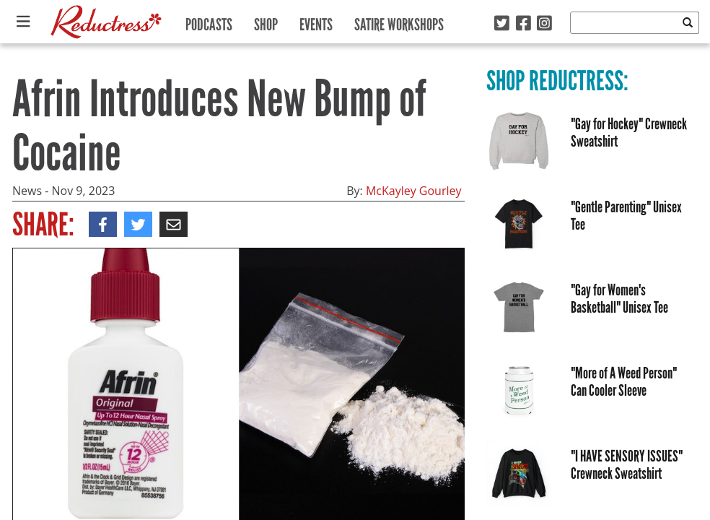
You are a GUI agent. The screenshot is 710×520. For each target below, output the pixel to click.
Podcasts (208, 21)
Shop (266, 21)
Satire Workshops (399, 21)
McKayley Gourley (414, 191)
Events (316, 21)
